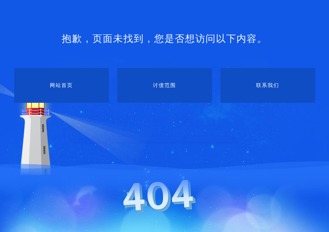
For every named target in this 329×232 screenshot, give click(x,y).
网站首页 (61, 85)
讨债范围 (164, 85)
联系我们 (267, 85)
